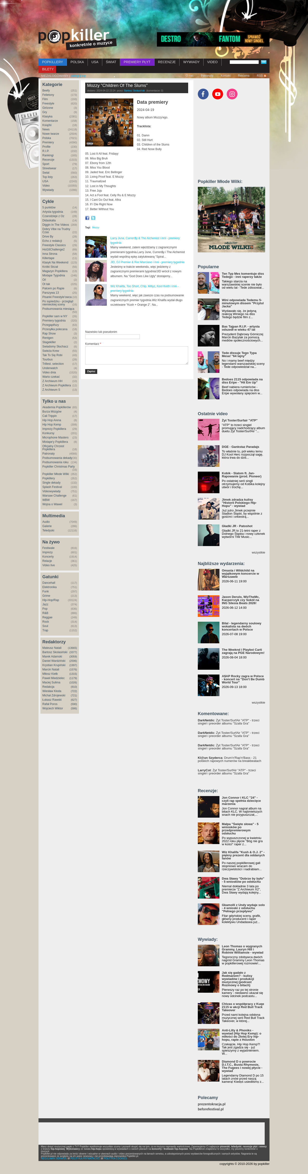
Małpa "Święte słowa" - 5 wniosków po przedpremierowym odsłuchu (240, 828)
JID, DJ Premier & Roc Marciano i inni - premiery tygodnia (147, 262)
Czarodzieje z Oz (53, 216)
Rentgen (47, 338)
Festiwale (48, 548)
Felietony (48, 95)
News (46, 129)
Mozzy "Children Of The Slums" (117, 85)
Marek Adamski (52, 656)
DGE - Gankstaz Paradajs (240, 447)
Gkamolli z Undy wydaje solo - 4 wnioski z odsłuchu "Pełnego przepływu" (243, 908)
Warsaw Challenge (54, 495)
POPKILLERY (52, 62)
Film (45, 99)
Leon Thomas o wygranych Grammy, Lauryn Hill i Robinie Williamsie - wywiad (242, 949)
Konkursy (48, 433)
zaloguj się (78, 76)
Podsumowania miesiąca (58, 308)
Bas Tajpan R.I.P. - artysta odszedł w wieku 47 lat (241, 328)
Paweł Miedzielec (53, 678)
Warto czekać (51, 376)
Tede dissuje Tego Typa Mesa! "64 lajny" (239, 354)
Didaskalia (49, 220)
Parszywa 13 (50, 292)
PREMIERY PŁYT (137, 62)
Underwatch (50, 368)
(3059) (73, 656)
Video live (48, 565)
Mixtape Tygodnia (53, 275)
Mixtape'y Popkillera (55, 442)
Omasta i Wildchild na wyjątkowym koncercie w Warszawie (240, 573)
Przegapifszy (50, 325)
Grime (46, 595)
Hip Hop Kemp (51, 424)
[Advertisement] (154, 13)
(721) (74, 695)
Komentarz (93, 344)
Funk (45, 591)
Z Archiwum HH (52, 381)
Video (46, 185)
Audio (46, 521)
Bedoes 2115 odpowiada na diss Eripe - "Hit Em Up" (242, 380)
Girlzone (47, 107)
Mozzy (95, 227)
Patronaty (207, 75)
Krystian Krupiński (53, 665)
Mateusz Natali (51, 648)
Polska (46, 138)
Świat (45, 172)
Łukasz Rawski (52, 699)
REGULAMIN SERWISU (54, 1158)
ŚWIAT (111, 62)
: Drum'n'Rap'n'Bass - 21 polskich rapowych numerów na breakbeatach (229, 759)
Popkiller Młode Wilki (55, 474)
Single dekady (51, 482)
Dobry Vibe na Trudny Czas (56, 230)
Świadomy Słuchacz (55, 346)
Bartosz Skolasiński (54, 652)
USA (94, 62)
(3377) (73, 652)
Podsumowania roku (55, 462)
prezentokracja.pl (211, 1104)
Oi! (44, 279)
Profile (46, 146)
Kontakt (226, 75)
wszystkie (258, 552)
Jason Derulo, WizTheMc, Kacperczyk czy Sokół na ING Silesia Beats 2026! (241, 600)
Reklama (243, 75)
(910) (74, 686)
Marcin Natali (50, 669)
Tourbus (47, 359)
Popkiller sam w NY (54, 316)
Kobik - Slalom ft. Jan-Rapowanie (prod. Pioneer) (242, 474)
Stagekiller (49, 342)
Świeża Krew (50, 351)
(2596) (73, 660)
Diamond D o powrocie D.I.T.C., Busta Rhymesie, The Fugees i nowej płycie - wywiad (242, 1066)
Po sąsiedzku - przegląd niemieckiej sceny (57, 303)
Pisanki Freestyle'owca (57, 297)
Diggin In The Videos (55, 224)
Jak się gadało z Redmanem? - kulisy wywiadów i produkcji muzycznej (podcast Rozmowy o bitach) (238, 979)
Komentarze (50, 120)
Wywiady (48, 190)
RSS (260, 75)
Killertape (48, 258)
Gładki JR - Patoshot (237, 526)
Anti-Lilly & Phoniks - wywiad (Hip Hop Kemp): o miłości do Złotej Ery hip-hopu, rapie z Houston (241, 1034)
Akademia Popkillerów (56, 407)
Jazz (45, 604)
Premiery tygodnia (54, 320)
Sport (45, 164)
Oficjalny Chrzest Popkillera (53, 447)
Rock (45, 621)
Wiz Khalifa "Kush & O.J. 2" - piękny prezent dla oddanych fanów (243, 855)
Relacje (47, 561)
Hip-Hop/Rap (50, 600)
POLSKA (77, 62)
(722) (74, 691)
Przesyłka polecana (54, 329)
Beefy (46, 90)
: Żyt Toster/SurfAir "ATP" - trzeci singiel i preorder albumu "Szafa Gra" (228, 721)
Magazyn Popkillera (55, 271)
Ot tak (46, 284)
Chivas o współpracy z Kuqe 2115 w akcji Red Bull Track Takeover (243, 1007)
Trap (45, 630)
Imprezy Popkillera (54, 429)
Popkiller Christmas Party (58, 466)
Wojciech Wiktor (52, 708)
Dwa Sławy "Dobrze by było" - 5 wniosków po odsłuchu (243, 880)
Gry (44, 112)
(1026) (73, 682)
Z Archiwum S (51, 389)
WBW (46, 500)
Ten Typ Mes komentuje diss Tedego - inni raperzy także (243, 275)
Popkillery (48, 478)
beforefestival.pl (211, 1109)
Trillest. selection (53, 363)
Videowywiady (51, 491)
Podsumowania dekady (57, 458)
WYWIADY (191, 62)
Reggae (47, 617)
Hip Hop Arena (51, 420)
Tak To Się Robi (52, 355)
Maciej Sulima (51, 682)
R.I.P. (45, 151)
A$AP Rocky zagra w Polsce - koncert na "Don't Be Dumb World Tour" (243, 679)
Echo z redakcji (52, 241)
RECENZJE (167, 62)
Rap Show (49, 333)
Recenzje (48, 159)
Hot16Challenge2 (53, 249)
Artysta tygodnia (52, 211)
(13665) (72, 647)
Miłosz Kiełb (50, 673)
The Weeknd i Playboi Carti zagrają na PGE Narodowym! (243, 651)
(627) (74, 699)
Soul (45, 626)
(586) (74, 708)
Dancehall (48, 582)
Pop (44, 608)
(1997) (73, 665)
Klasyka (47, 116)
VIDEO (212, 62)
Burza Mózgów (51, 411)
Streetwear (49, 168)
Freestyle (48, 103)
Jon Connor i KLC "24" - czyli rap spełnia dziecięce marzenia (241, 801)
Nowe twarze (50, 133)
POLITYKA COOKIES (115, 1158)
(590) (74, 704)
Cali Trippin (49, 416)
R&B (45, 613)
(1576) (73, 669)
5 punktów (49, 207)
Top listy (47, 177)
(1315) (73, 673)
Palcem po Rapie (53, 288)
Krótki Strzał (50, 266)
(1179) (73, 678)
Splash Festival (52, 487)
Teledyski (48, 530)
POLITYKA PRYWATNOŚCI (85, 1158)
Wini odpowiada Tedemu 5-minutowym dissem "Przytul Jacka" (243, 303)
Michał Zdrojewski (53, 695)
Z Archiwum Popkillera (56, 385)
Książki (46, 125)
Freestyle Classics (54, 245)
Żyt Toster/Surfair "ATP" (239, 420)
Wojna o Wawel (52, 504)
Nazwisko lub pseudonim (101, 332)
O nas (189, 75)
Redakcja (48, 686)
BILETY (48, 69)
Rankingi (48, 155)
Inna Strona (49, 253)
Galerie (47, 526)
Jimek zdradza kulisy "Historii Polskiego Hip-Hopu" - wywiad (239, 503)
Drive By (47, 236)
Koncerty (48, 556)
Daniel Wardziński (53, 661)
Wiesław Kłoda (51, 691)
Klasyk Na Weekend (55, 262)
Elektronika (49, 587)
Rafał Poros (50, 704)
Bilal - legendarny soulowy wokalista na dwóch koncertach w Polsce (241, 626)
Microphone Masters (55, 437)
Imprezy (47, 552)
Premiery (48, 142)
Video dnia (49, 372)
